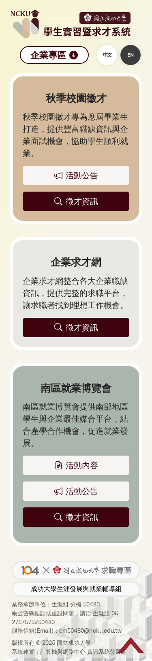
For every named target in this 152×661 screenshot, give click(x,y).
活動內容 (76, 465)
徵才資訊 (76, 517)
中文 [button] (107, 55)
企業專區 (54, 55)
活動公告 (76, 491)
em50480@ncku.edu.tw (90, 630)
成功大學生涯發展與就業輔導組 (76, 589)
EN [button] (130, 55)
